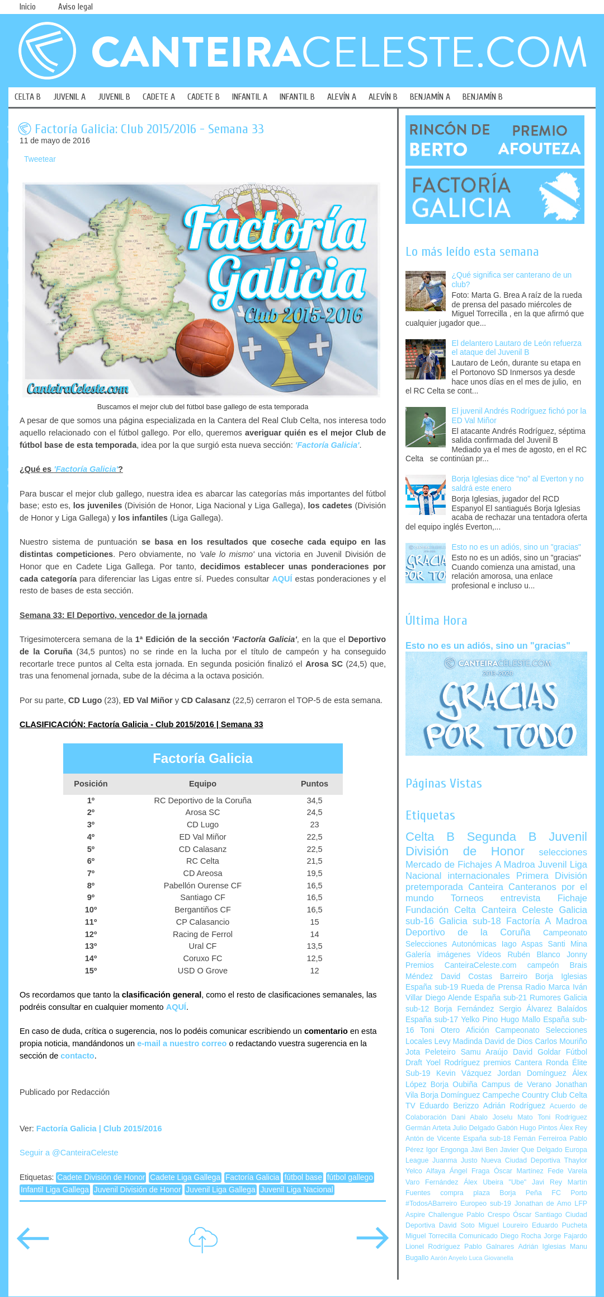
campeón (543, 965)
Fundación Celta (440, 910)
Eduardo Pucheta (559, 1225)
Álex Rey (573, 1128)
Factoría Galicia (252, 1177)
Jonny (577, 954)
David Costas (466, 976)
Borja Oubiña (454, 1084)
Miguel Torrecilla (430, 1236)
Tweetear (40, 159)
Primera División (551, 875)
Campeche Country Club (524, 1095)
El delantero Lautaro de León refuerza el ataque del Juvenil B (517, 348)
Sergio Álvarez (525, 1009)
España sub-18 (487, 1139)
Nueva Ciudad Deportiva (520, 1160)
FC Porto (569, 1193)
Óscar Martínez (519, 1171)
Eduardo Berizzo (449, 1106)
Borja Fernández (464, 1009)
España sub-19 (431, 987)
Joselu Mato (513, 1117)
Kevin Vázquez (464, 1073)
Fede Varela (567, 1171)
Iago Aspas (522, 944)
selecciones (563, 852)
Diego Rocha (521, 1236)
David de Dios (508, 1041)
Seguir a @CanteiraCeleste (69, 1152)
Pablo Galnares (489, 1247)
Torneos (467, 898)
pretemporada (434, 887)
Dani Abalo (469, 1117)
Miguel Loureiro (503, 1225)
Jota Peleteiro (430, 1052)
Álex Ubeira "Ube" (495, 1182)
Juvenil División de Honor (137, 1190)
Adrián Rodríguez (514, 1106)
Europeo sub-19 (485, 1203)
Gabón (507, 1128)
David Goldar (537, 1052)
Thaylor (575, 1160)
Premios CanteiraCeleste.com (461, 965)
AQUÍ (282, 578)
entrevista (521, 898)
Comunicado (478, 1236)
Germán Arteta (428, 1128)
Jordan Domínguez (531, 1073)
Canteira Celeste (518, 910)
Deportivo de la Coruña (468, 932)
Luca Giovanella (491, 1257)
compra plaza (465, 1193)
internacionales (479, 875)
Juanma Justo (454, 1160)
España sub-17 (431, 1019)
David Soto (457, 1225)
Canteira (485, 887)
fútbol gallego (350, 1177)
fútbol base (303, 1177)
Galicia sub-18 (470, 921)
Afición (477, 1030)
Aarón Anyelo (449, 1257)
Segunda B (502, 837)
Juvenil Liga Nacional (296, 1190)
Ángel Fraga (470, 1171)
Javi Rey (547, 1182)
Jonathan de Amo (543, 1203)
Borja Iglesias (561, 976)
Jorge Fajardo (565, 1236)
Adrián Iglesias (542, 1247)
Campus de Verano (516, 1084)
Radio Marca (547, 987)
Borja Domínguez (450, 1095)
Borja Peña (520, 1193)
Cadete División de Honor (101, 1177)
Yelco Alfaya (425, 1171)
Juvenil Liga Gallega (220, 1190)
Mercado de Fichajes (448, 864)
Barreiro (513, 976)
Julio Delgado (473, 1128)
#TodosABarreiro (431, 1203)
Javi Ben (483, 1150)
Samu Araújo (484, 1052)
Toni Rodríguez (562, 1117)
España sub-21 (500, 998)
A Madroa (515, 864)
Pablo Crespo (487, 1215)
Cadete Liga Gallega (185, 1177)
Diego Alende (448, 998)
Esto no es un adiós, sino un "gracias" (516, 547)
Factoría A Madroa (546, 921)
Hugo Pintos (539, 1128)
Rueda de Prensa (491, 987)
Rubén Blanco (533, 954)
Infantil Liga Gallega (55, 1190)
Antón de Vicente (432, 1139)
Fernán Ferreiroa (540, 1139)
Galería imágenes (438, 954)
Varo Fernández (431, 1182)
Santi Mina (567, 944)
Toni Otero (440, 1030)
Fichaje (572, 898)
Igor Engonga (447, 1150)
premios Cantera (513, 1063)
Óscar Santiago (537, 1215)
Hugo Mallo (520, 1019)
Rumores (545, 998)
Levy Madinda (458, 1041)
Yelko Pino (479, 1019)
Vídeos (489, 954)
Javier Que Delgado (531, 1150)
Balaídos (572, 1009)
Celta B (430, 837)
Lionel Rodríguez (432, 1247)
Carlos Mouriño (561, 1041)
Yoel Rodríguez (453, 1063)
